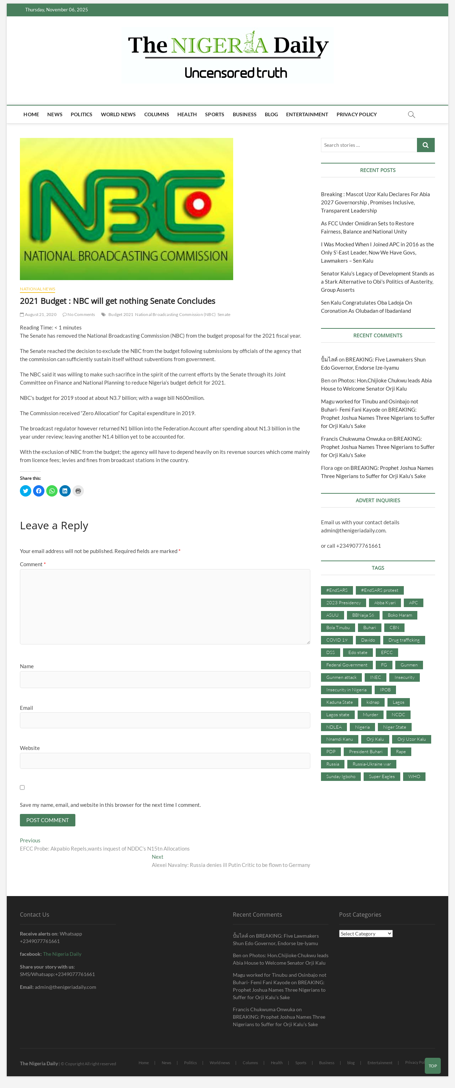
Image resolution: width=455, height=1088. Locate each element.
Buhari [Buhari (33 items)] (369, 627)
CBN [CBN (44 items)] (394, 627)
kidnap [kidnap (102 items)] (372, 702)
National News (37, 288)
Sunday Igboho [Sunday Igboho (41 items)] (340, 776)
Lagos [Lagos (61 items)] (399, 702)
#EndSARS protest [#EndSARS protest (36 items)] (379, 590)
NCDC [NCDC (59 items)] (398, 714)
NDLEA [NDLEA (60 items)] (334, 727)
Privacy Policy (357, 114)
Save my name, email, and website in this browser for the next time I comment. (110, 805)
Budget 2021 (120, 314)
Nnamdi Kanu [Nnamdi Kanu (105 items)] (339, 739)
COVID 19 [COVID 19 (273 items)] (337, 640)
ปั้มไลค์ (329, 359)
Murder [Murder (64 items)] (370, 714)
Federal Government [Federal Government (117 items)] (347, 665)
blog (271, 114)
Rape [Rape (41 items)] (401, 751)
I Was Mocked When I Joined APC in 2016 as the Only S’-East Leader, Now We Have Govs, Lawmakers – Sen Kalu (377, 252)
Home (31, 114)
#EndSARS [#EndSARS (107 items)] (337, 590)
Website (30, 748)
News (55, 114)
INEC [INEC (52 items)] (375, 677)
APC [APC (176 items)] (413, 602)
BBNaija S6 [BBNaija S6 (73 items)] (363, 615)
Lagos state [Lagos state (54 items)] (337, 714)
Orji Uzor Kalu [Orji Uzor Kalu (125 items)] (411, 739)
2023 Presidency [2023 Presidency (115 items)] (343, 602)
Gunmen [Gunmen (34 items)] (409, 665)
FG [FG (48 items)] (384, 665)
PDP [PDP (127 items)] (331, 751)
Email (26, 707)
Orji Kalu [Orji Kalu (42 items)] (375, 739)
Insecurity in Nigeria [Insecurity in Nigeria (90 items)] (346, 689)
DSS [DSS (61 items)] (330, 652)
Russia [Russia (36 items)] (332, 764)
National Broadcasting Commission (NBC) (175, 314)
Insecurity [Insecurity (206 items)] (404, 677)
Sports (214, 114)
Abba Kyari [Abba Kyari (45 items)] (385, 602)
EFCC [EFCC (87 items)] (387, 652)
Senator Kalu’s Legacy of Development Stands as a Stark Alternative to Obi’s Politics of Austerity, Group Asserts (377, 281)
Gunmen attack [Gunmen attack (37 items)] (341, 677)
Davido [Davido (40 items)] (368, 640)
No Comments (79, 314)
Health (187, 114)
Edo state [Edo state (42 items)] (358, 652)
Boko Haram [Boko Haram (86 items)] (400, 615)
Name (27, 666)
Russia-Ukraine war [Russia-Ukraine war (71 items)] (372, 764)
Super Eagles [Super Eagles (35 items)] (382, 776)
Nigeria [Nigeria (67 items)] (362, 727)
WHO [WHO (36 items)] (414, 776)
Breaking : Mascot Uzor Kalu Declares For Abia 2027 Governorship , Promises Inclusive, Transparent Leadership (375, 202)
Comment (33, 564)
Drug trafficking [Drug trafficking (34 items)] (404, 640)
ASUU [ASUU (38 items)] (332, 615)
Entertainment (307, 114)
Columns (156, 114)
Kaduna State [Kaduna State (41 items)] (339, 702)
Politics (82, 114)
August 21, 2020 (38, 314)
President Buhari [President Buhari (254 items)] (365, 751)
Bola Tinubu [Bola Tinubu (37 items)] (338, 627)
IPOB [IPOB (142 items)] (385, 689)
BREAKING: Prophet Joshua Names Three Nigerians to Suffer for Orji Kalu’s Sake (378, 417)
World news (118, 114)
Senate (224, 314)
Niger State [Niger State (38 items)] (394, 727)
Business (245, 114)
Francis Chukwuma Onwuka (353, 438)
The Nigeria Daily (62, 955)
